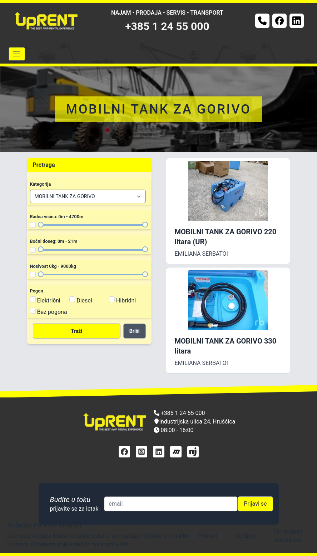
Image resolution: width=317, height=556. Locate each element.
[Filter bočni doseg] (33, 250)
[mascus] (176, 451)
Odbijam (245, 536)
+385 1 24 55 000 (167, 26)
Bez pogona (52, 312)
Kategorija (40, 184)
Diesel (84, 300)
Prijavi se (255, 503)
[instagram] (141, 451)
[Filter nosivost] (33, 274)
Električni (48, 300)
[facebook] (124, 451)
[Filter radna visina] (33, 225)
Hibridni (126, 300)
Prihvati (207, 536)
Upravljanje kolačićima (288, 536)
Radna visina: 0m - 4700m (57, 216)
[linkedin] (158, 451)
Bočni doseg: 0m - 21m (54, 241)
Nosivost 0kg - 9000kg (53, 266)
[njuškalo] (193, 451)
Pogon (36, 291)
